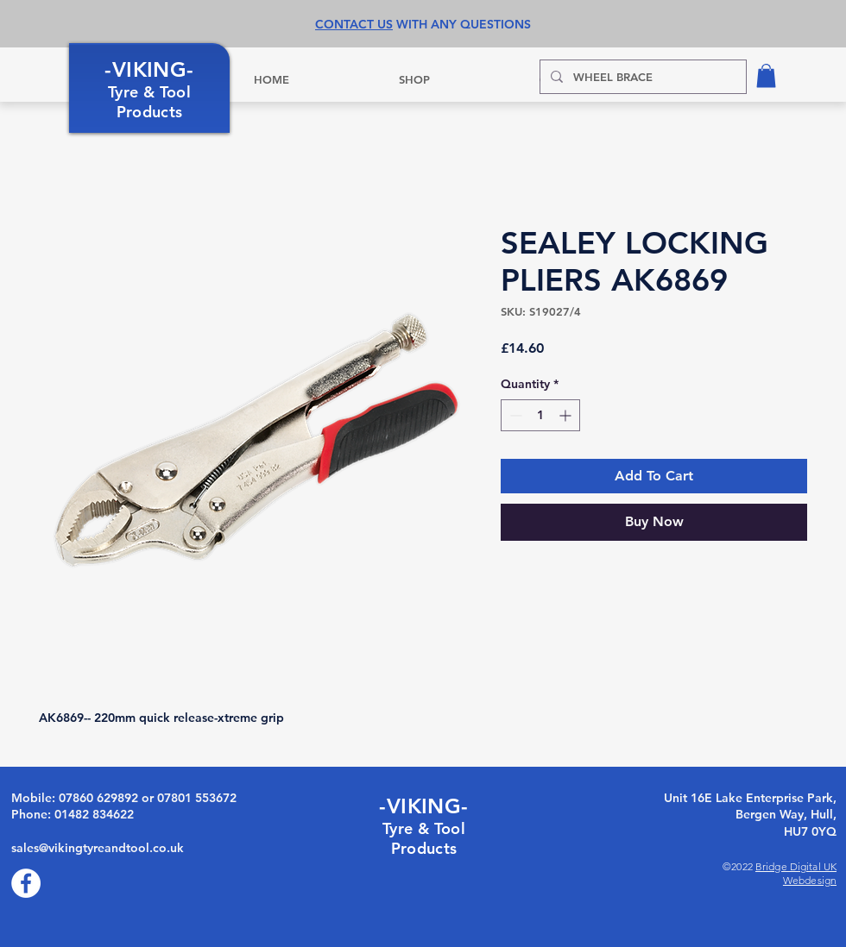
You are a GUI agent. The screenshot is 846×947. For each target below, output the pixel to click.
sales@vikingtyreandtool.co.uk (97, 848)
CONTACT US (354, 24)
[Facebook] (26, 883)
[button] (766, 75)
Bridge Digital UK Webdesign (796, 873)
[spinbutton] (540, 415)
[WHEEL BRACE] (641, 76)
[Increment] (567, 415)
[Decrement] (514, 415)
